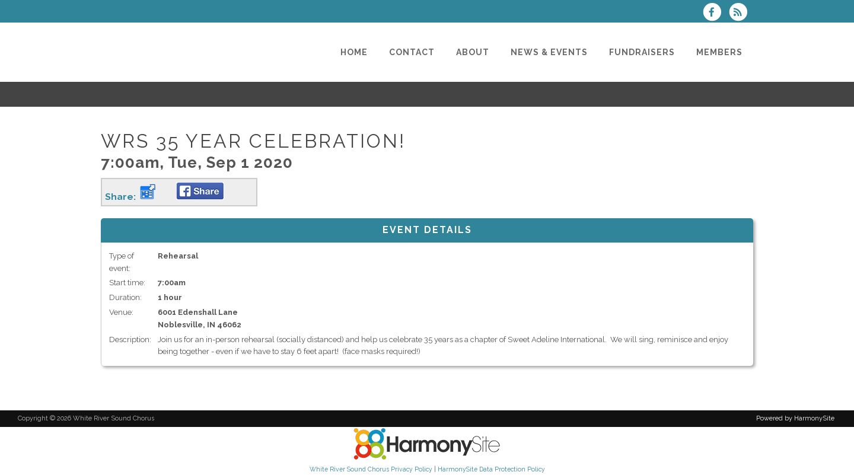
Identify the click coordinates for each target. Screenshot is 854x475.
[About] (472, 52)
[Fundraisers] (642, 52)
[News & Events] (549, 52)
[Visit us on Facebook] (716, 13)
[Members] (719, 52)
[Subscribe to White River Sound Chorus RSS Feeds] (741, 13)
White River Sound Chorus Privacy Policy (371, 469)
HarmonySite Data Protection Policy (491, 469)
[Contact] (411, 52)
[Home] (354, 52)
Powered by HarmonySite (795, 418)
